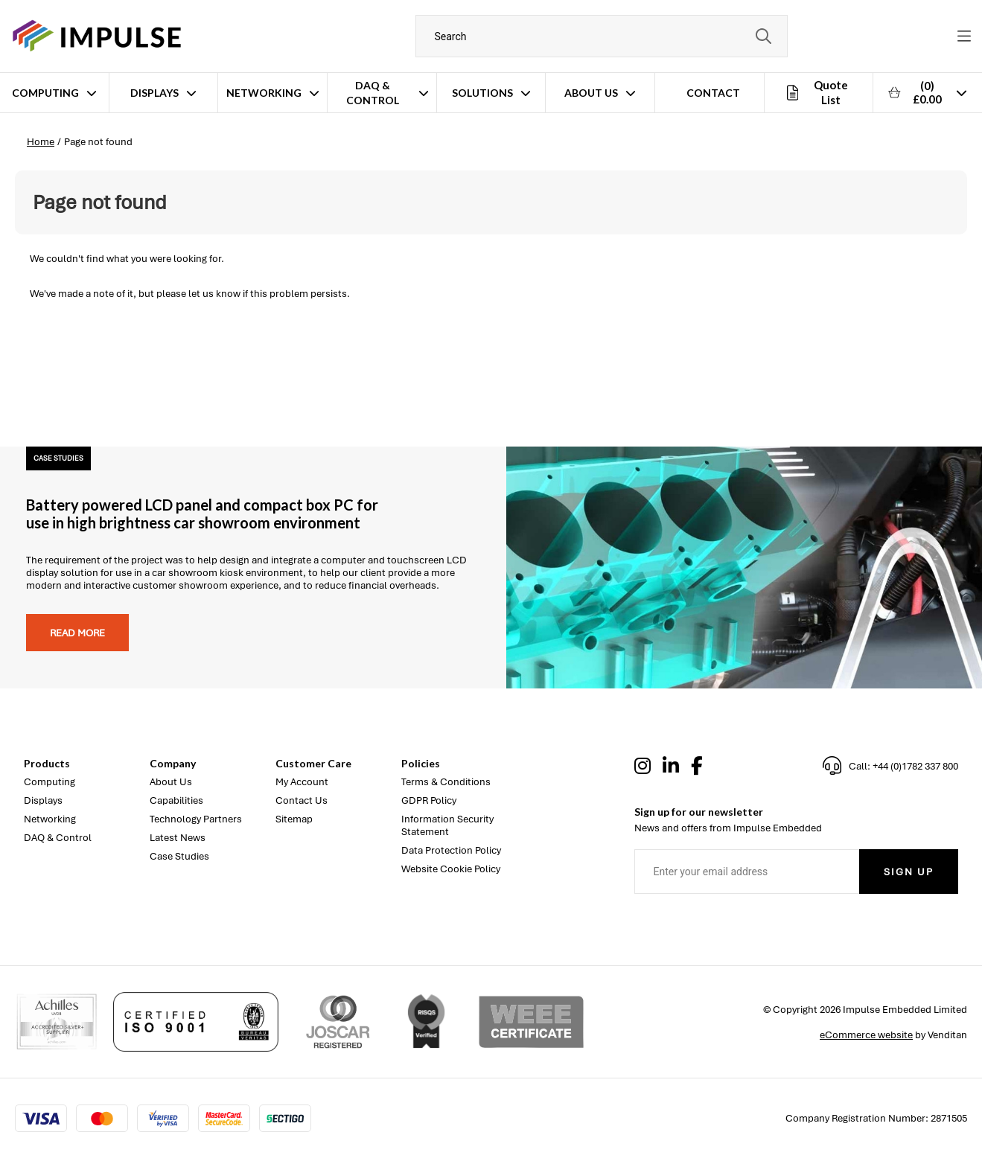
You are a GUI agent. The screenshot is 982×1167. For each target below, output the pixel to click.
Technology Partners (196, 819)
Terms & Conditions (446, 782)
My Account (301, 782)
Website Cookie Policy (450, 869)
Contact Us (301, 800)
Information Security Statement (447, 825)
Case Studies (179, 856)
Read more (77, 633)
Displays (154, 92)
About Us (591, 92)
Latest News (177, 837)
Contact (713, 92)
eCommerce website (866, 1035)
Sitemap (294, 819)
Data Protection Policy (451, 850)
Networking (264, 92)
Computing (45, 92)
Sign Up (909, 872)
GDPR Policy (428, 800)
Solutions (482, 92)
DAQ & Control (372, 92)
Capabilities (176, 800)
